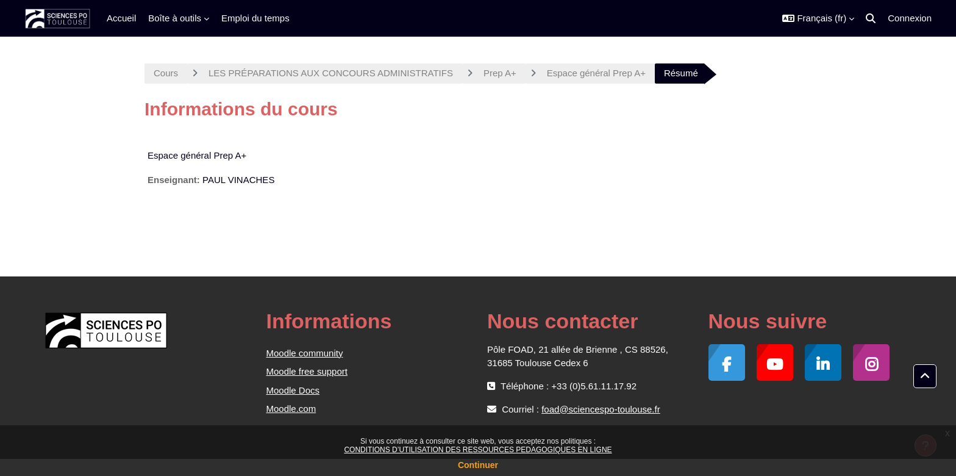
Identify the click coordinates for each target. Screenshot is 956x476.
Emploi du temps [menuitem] (255, 18)
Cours (166, 73)
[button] (818, 18)
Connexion (910, 18)
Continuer (478, 465)
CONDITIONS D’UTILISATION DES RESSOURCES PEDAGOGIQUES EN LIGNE (478, 449)
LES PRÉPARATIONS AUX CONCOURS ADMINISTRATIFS (331, 73)
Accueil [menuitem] (121, 18)
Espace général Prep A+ (596, 73)
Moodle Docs (293, 390)
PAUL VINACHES (238, 180)
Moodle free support (307, 371)
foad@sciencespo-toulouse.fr (600, 409)
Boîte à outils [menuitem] (174, 18)
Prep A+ (499, 73)
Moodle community (304, 353)
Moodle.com (291, 408)
